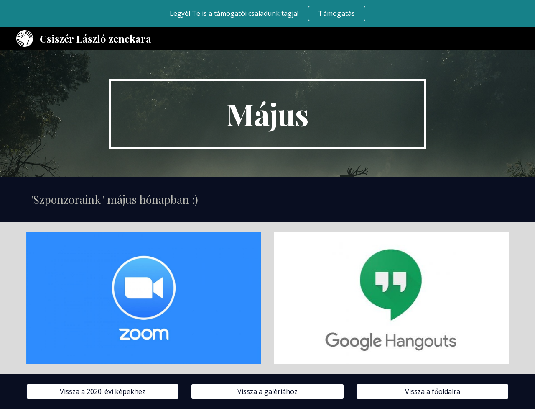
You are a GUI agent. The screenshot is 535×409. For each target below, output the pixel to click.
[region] (267, 13)
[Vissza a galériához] (267, 391)
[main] (267, 114)
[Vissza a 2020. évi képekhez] (102, 391)
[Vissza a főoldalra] (432, 391)
